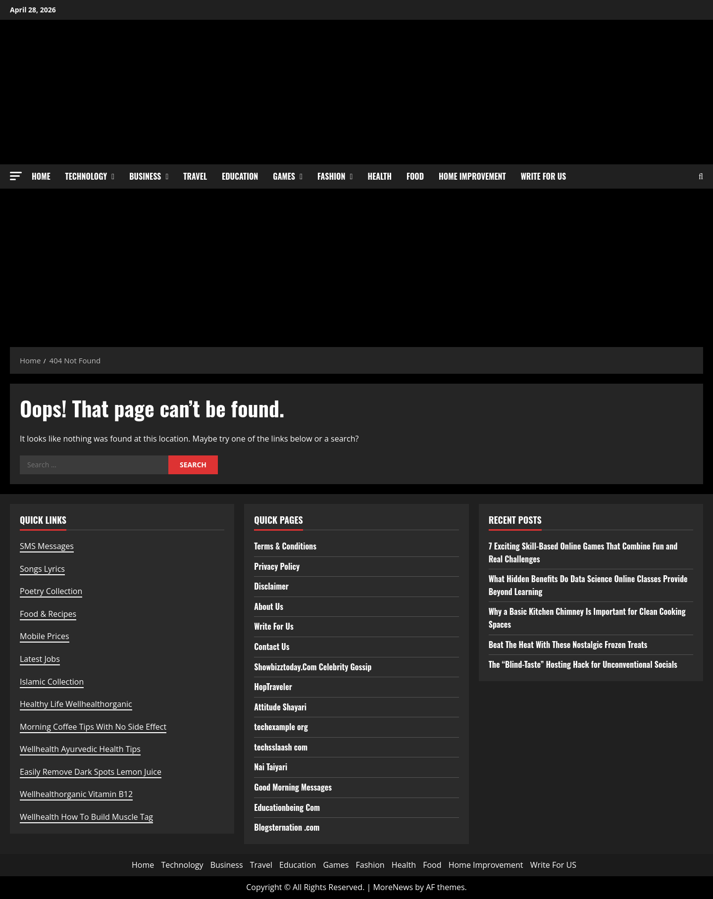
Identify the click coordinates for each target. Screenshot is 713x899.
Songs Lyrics (42, 568)
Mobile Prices (44, 636)
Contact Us (271, 646)
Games (284, 176)
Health (379, 176)
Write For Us (273, 626)
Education (240, 176)
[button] (16, 176)
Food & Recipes (48, 613)
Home (41, 176)
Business (145, 176)
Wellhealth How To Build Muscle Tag (86, 816)
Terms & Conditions (285, 546)
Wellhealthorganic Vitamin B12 (76, 794)
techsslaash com (280, 747)
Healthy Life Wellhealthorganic (76, 704)
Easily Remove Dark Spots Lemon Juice (90, 771)
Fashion (331, 176)
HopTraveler (273, 687)
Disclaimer (271, 586)
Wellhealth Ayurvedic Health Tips (80, 749)
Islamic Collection (52, 681)
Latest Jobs (40, 658)
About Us (268, 606)
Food (415, 176)
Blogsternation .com (286, 827)
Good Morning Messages (293, 787)
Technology (86, 176)
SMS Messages (47, 546)
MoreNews (393, 887)
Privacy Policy (277, 566)
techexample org (280, 727)
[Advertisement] (356, 263)
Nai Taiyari (270, 767)
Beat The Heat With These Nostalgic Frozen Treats (568, 644)
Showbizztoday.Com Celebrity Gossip (312, 667)
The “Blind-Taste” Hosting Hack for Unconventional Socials (583, 664)
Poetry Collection (51, 591)
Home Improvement (472, 176)
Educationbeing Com (287, 807)
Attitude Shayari (280, 707)
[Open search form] (701, 176)
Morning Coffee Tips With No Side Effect (93, 726)
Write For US (543, 176)
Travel (195, 176)
